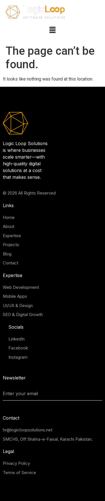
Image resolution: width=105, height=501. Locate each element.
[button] (52, 30)
